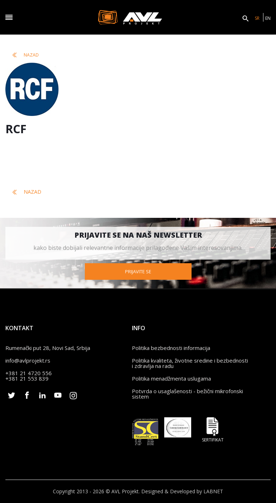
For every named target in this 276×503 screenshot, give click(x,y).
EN (268, 18)
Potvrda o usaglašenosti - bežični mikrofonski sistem (187, 393)
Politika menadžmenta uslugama (171, 378)
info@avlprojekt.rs (27, 360)
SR (257, 18)
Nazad (26, 55)
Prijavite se (138, 271)
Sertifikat (213, 429)
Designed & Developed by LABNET (182, 491)
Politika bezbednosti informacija (171, 347)
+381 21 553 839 (27, 378)
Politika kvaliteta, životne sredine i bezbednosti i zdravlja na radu (190, 363)
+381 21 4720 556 (28, 373)
